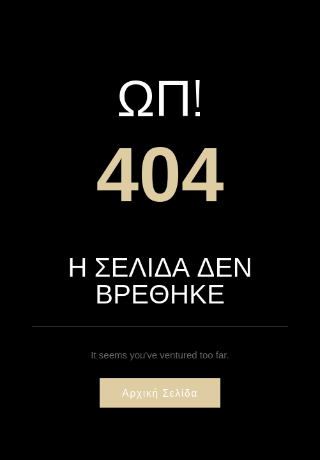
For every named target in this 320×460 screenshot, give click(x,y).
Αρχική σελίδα (160, 393)
